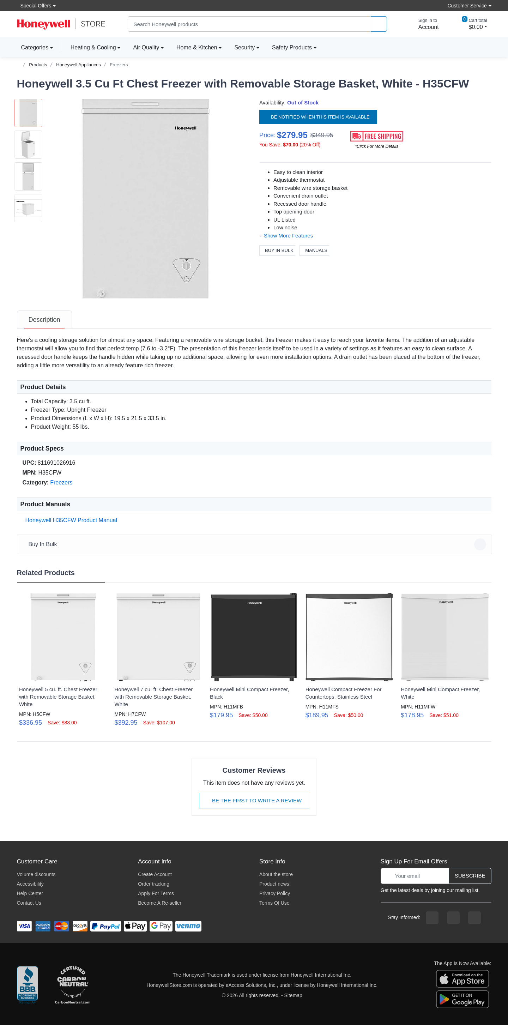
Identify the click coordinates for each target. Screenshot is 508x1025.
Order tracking (153, 884)
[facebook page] (432, 917)
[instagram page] (453, 917)
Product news (274, 884)
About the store (276, 874)
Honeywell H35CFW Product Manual (70, 520)
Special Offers (34, 5)
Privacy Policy (274, 893)
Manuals (314, 250)
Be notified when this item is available (318, 116)
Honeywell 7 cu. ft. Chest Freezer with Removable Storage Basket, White (153, 696)
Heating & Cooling (93, 47)
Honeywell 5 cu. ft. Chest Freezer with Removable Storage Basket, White (58, 696)
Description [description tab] (44, 319)
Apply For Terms (156, 893)
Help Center (30, 893)
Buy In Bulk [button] (255, 544)
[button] (146, 199)
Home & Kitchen (196, 47)
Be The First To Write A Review (254, 800)
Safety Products (292, 47)
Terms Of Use (274, 903)
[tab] (44, 319)
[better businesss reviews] (27, 985)
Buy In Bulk (277, 250)
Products (38, 64)
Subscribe (470, 876)
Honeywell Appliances (78, 64)
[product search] (379, 24)
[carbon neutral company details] (72, 985)
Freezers (119, 64)
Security (244, 47)
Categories (32, 47)
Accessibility (30, 884)
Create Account (155, 874)
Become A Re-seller (159, 903)
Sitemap (293, 995)
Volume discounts (36, 874)
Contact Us (29, 903)
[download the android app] (462, 999)
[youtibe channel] (474, 917)
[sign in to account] (423, 24)
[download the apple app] (462, 978)
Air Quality (146, 47)
